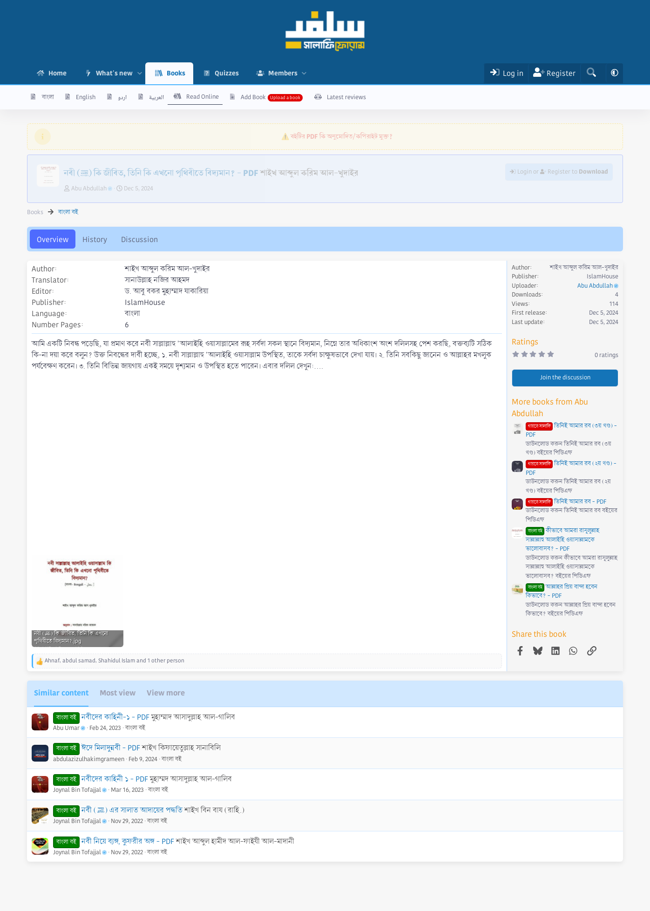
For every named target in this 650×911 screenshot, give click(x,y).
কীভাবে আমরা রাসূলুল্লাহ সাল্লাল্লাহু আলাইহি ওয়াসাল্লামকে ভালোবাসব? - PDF (562, 539)
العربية (156, 97)
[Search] (591, 73)
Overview (52, 239)
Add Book (253, 97)
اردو (122, 97)
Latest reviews (346, 97)
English (85, 97)
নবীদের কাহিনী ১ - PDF (114, 779)
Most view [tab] (117, 693)
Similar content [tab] (61, 693)
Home (57, 73)
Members (283, 73)
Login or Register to (559, 171)
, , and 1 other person (114, 661)
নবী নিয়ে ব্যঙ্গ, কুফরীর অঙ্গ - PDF (127, 841)
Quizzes (227, 73)
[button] (139, 73)
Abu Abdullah (91, 188)
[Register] (554, 73)
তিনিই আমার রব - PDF (566, 502)
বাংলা (48, 97)
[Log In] (506, 73)
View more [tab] (166, 693)
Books (176, 73)
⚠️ (337, 136)
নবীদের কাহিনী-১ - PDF (115, 717)
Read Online (202, 97)
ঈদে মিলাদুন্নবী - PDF (110, 747)
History (94, 239)
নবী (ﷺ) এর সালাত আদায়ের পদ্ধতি (132, 810)
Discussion (139, 239)
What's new (114, 73)
